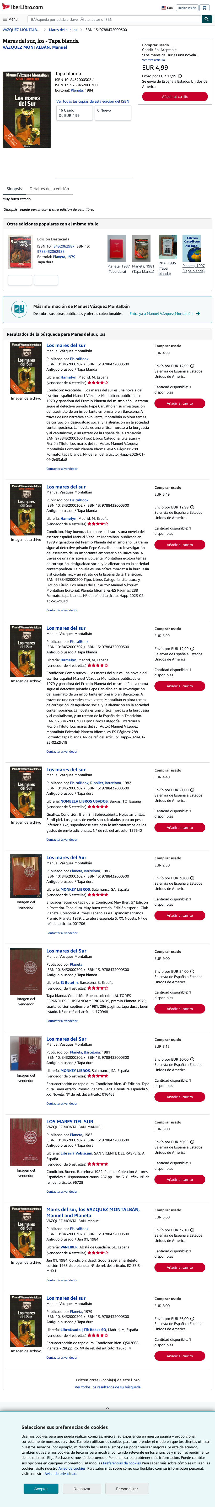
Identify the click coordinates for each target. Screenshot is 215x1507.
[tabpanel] (68, 204)
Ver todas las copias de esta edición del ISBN (92, 101)
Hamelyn (69, 377)
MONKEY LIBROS (75, 889)
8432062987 (64, 246)
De (74, 113)
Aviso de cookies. (72, 1468)
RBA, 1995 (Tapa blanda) (167, 268)
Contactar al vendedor (61, 469)
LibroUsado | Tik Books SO (83, 1329)
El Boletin (69, 982)
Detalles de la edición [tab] (49, 188)
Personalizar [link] (127, 1488)
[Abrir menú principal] (11, 19)
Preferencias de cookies (122, 1463)
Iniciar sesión (187, 8)
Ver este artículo (153, 60)
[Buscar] (207, 19)
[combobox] (114, 19)
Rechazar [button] (81, 1488)
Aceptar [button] (41, 1488)
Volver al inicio (107, 1412)
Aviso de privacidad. (61, 1473)
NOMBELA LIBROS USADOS (84, 801)
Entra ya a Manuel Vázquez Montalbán (165, 313)
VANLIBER (69, 1247)
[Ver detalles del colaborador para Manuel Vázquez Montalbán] (35, 47)
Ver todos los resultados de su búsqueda (108, 1387)
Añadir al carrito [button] (175, 96)
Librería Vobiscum (76, 1153)
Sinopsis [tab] (14, 188)
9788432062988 (50, 251)
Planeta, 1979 (64, 256)
